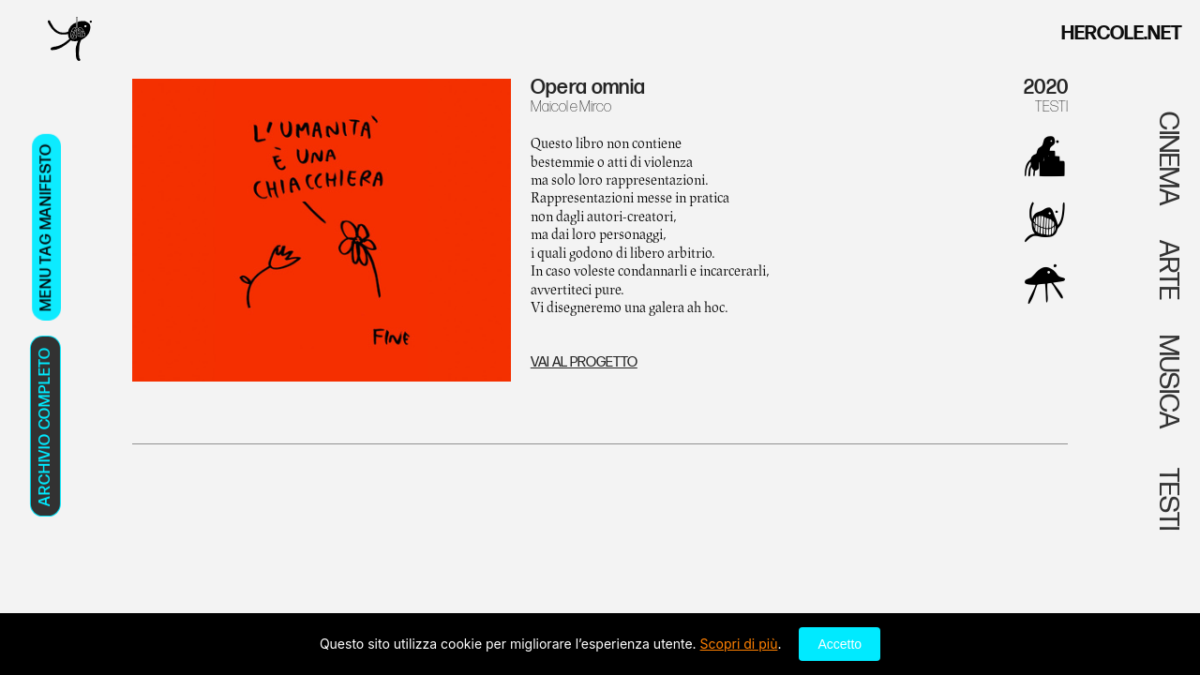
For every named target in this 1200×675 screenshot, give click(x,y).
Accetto (840, 644)
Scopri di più (739, 644)
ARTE (1168, 270)
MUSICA (1168, 381)
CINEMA (1168, 158)
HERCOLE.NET (1121, 33)
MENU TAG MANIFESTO (46, 227)
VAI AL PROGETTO (584, 362)
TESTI (1051, 107)
